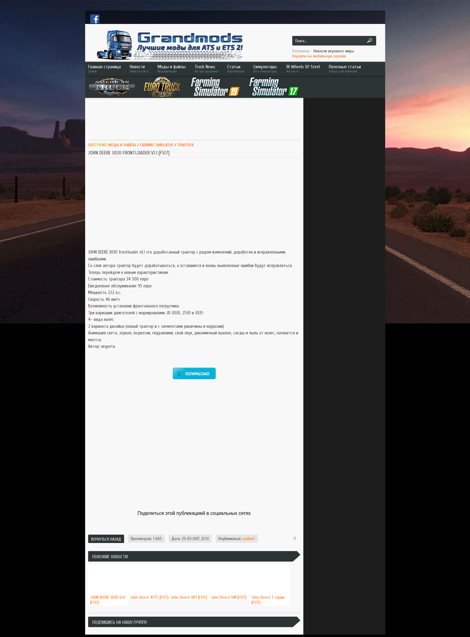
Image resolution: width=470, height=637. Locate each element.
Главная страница (104, 68)
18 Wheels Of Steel (303, 68)
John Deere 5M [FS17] (228, 597)
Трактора (185, 145)
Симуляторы (265, 68)
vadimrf (248, 538)
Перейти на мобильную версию (319, 56)
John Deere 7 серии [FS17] (267, 600)
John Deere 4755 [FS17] (149, 597)
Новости (139, 68)
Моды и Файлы (122, 145)
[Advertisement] (197, 118)
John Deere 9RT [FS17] (189, 597)
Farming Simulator (156, 145)
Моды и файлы (171, 68)
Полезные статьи (353, 68)
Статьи (235, 68)
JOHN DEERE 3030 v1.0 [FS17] (107, 600)
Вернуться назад (106, 539)
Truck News (206, 68)
